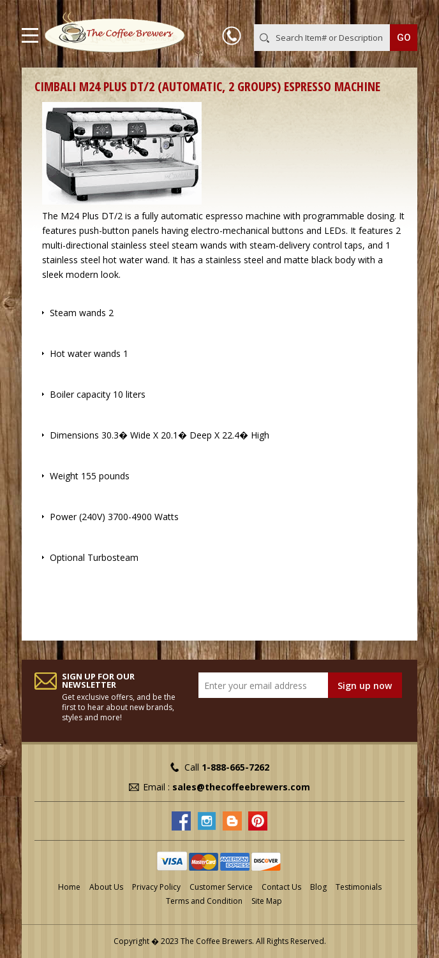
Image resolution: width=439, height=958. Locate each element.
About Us (106, 887)
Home (69, 887)
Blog (318, 887)
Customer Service (221, 887)
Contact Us (281, 887)
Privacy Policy (156, 887)
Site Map (266, 901)
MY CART (399, 12)
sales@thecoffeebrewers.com (241, 787)
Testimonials (359, 887)
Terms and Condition (204, 901)
